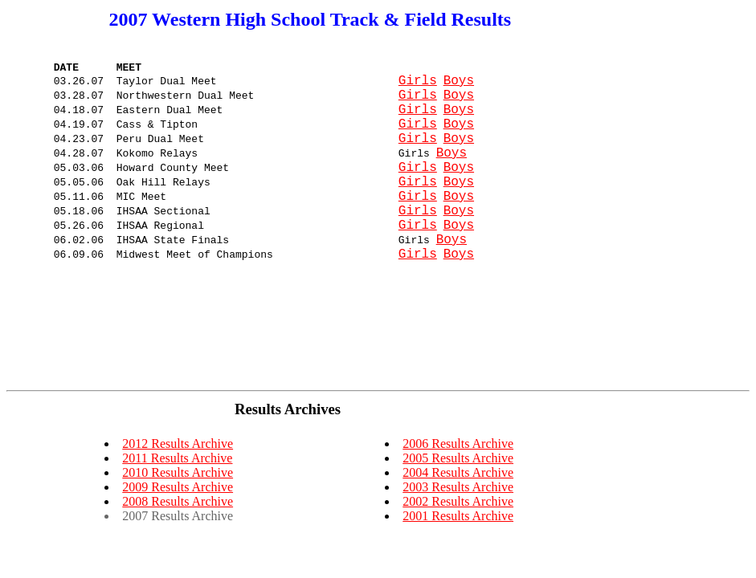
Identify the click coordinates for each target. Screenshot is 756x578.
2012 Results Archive (177, 443)
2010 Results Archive (177, 472)
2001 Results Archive (458, 516)
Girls (417, 87)
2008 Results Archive (177, 501)
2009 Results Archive (177, 487)
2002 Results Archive (458, 501)
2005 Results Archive (458, 458)
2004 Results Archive (458, 472)
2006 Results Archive (458, 443)
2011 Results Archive (177, 458)
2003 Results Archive (458, 487)
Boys (458, 87)
